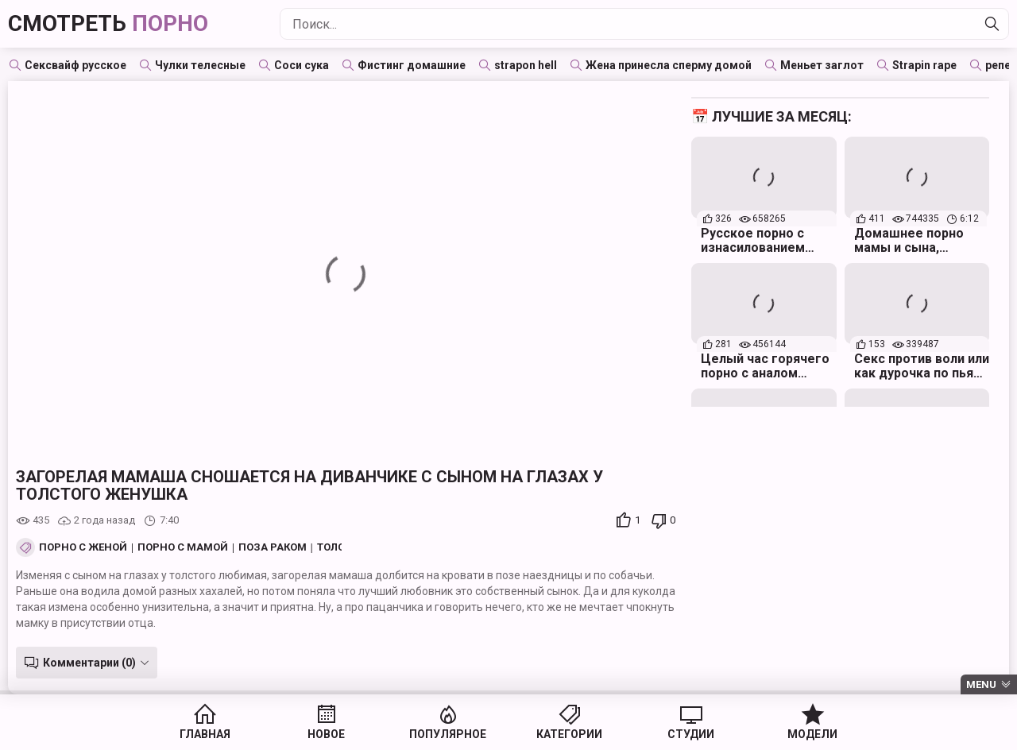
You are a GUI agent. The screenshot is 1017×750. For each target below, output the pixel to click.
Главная (205, 734)
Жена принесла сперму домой (669, 65)
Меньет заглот (822, 65)
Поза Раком (272, 547)
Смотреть (108, 23)
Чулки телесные (200, 65)
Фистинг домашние (412, 65)
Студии (690, 734)
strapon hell (525, 65)
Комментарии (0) (89, 662)
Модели (812, 734)
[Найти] (992, 24)
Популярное (447, 734)
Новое (326, 734)
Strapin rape (924, 65)
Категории (569, 734)
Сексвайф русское (75, 65)
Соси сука (301, 65)
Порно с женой (83, 547)
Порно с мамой (182, 547)
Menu (981, 684)
